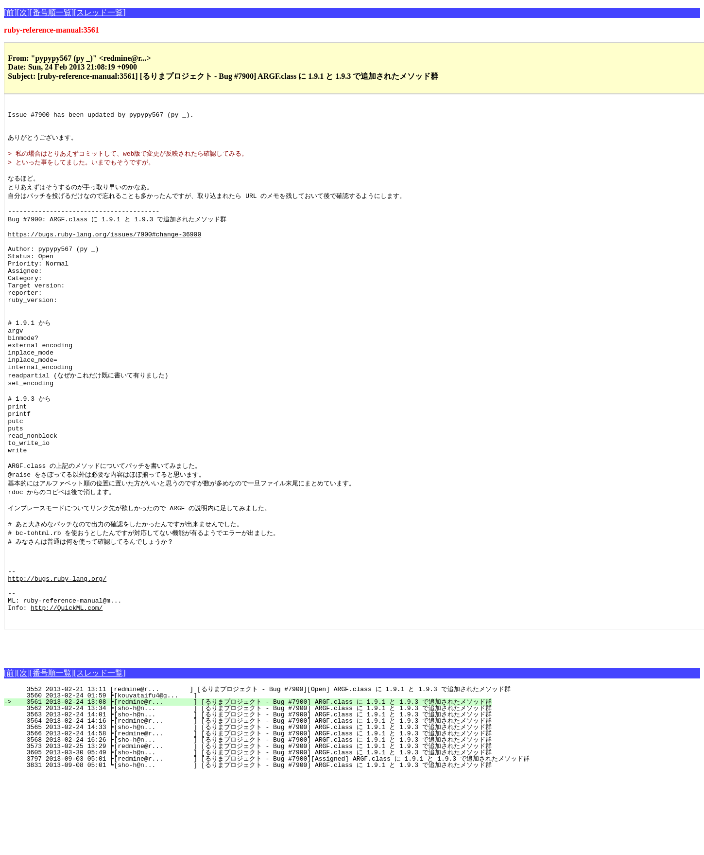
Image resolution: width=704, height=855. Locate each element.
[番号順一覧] (52, 12)
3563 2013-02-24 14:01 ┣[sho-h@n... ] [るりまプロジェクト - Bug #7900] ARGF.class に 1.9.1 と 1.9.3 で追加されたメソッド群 (253, 794)
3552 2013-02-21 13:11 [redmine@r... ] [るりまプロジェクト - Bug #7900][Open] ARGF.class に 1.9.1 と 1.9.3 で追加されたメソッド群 (262, 769)
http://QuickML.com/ (67, 686)
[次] (23, 12)
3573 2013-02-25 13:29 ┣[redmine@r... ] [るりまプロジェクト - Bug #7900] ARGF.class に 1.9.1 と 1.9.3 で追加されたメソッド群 (253, 826)
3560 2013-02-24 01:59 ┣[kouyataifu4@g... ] (180, 775)
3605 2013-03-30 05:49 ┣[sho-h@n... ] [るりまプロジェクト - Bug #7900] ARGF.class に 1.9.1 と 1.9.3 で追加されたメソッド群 (253, 832)
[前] (10, 12)
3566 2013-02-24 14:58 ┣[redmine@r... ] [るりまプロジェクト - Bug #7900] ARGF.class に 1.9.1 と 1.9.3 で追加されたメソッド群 (253, 813)
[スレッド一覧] (100, 12)
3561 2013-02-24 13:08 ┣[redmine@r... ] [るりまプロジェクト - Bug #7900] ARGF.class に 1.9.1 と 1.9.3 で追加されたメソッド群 (253, 782)
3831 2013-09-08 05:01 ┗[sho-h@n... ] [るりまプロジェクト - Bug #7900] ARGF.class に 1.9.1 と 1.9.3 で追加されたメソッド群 (253, 845)
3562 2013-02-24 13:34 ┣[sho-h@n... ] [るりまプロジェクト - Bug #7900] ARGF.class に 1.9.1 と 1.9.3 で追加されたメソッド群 (253, 788)
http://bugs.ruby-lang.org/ (57, 651)
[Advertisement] (117, 724)
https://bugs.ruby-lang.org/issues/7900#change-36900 (104, 252)
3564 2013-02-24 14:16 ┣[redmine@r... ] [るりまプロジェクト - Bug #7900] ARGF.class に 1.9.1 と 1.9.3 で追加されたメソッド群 (253, 801)
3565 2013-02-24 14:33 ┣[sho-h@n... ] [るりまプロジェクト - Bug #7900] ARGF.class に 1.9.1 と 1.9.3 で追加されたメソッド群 (253, 807)
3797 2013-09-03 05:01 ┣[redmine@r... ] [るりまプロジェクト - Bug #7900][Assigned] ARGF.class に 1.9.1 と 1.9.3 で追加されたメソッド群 (272, 839)
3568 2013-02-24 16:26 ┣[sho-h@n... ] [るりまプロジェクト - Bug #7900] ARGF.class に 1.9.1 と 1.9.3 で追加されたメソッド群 (253, 820)
